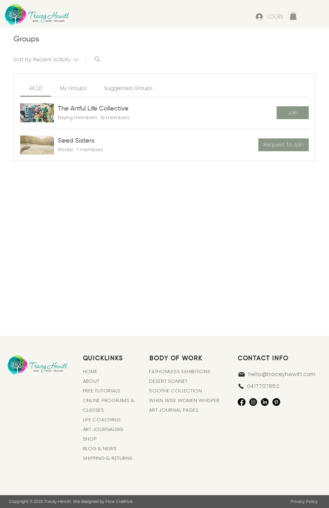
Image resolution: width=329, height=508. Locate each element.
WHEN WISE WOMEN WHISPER (184, 400)
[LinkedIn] (265, 402)
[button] (293, 16)
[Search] (97, 59)
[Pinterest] (276, 402)
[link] (35, 88)
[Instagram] (253, 402)
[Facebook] (241, 402)
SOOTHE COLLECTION (175, 390)
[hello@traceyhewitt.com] (281, 374)
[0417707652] (278, 386)
